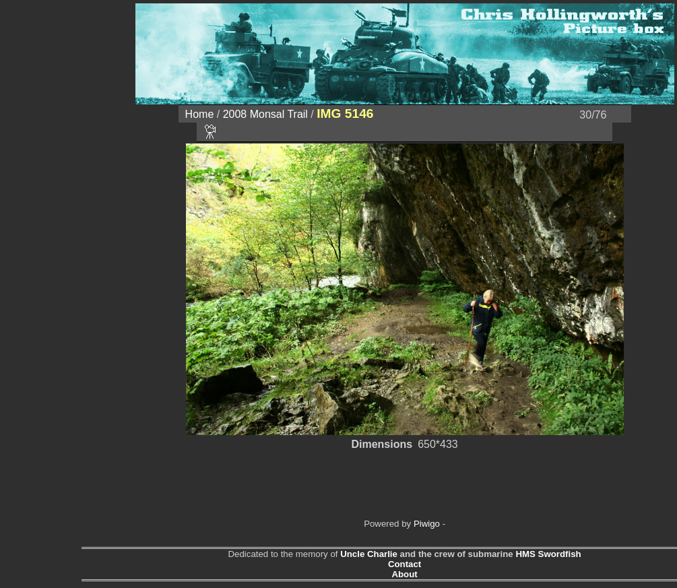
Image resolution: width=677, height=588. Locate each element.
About (404, 574)
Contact (404, 564)
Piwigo (427, 524)
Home (199, 114)
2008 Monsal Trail (265, 114)
